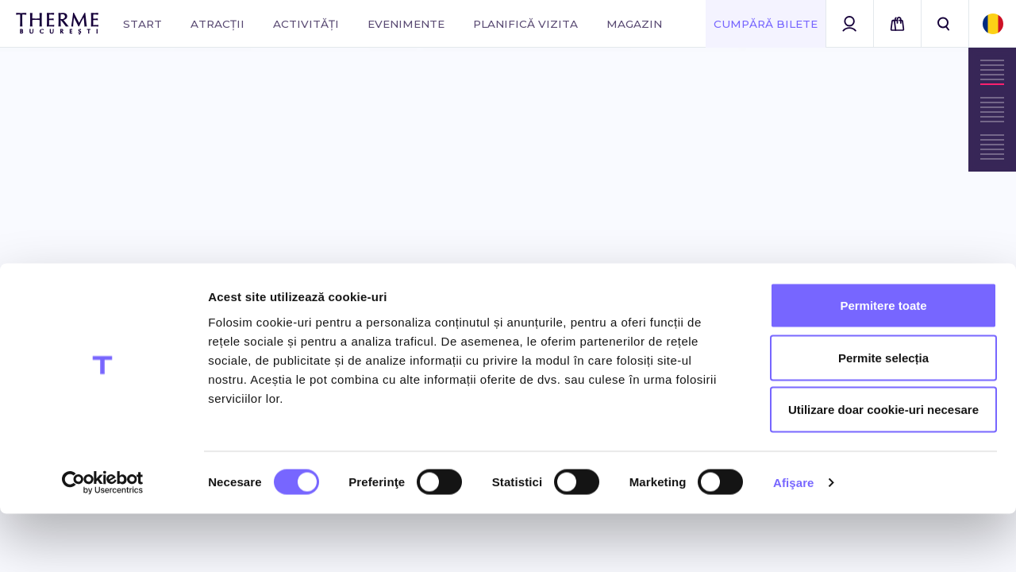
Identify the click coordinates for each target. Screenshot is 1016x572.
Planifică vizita (525, 23)
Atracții (217, 23)
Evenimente (406, 23)
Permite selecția (883, 416)
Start (142, 23)
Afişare (793, 540)
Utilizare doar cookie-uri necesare (883, 467)
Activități (306, 23)
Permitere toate (883, 363)
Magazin (634, 23)
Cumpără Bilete (766, 23)
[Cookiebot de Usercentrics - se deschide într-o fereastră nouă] (102, 541)
